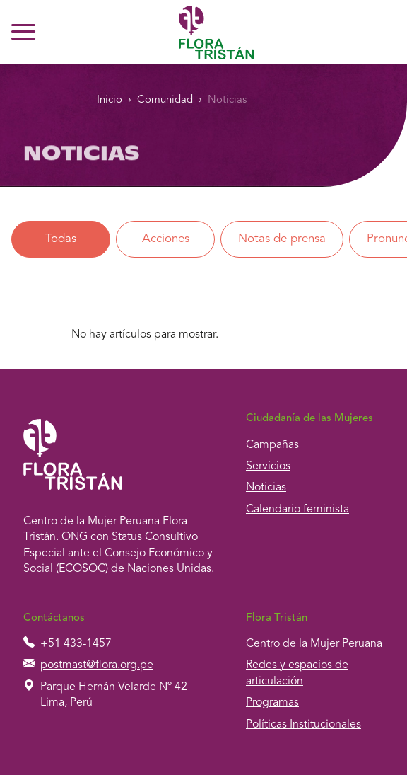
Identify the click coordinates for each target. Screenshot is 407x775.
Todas (60, 239)
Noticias (227, 100)
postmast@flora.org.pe (96, 665)
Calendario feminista (297, 509)
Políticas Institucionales (303, 724)
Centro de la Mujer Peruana (314, 644)
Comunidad (165, 100)
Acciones (165, 239)
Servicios (268, 466)
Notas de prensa (282, 239)
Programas (272, 702)
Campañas (272, 445)
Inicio (109, 100)
